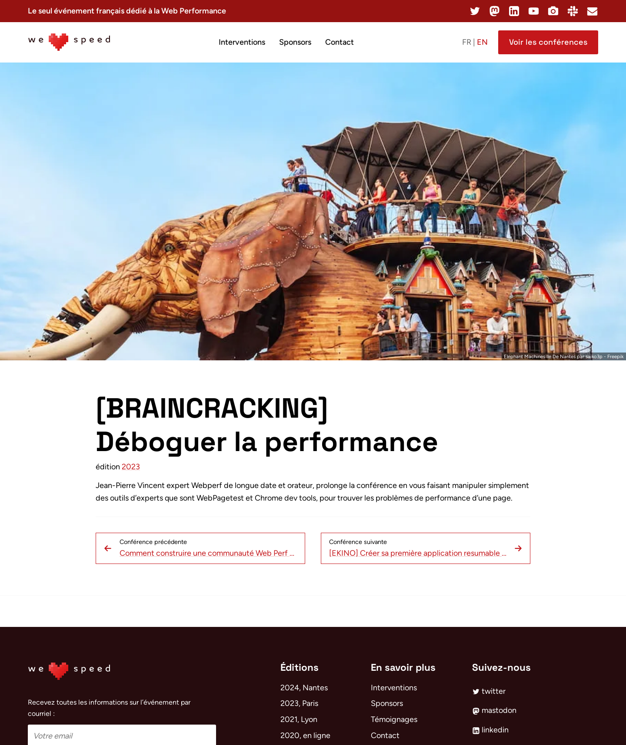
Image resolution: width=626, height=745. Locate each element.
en (482, 42)
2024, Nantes (304, 687)
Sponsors (295, 42)
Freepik (615, 356)
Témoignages (394, 719)
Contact (339, 42)
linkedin (490, 730)
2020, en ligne (305, 735)
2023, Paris (299, 703)
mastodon (494, 710)
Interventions (242, 42)
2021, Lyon (298, 719)
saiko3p (594, 356)
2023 (131, 466)
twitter (489, 691)
